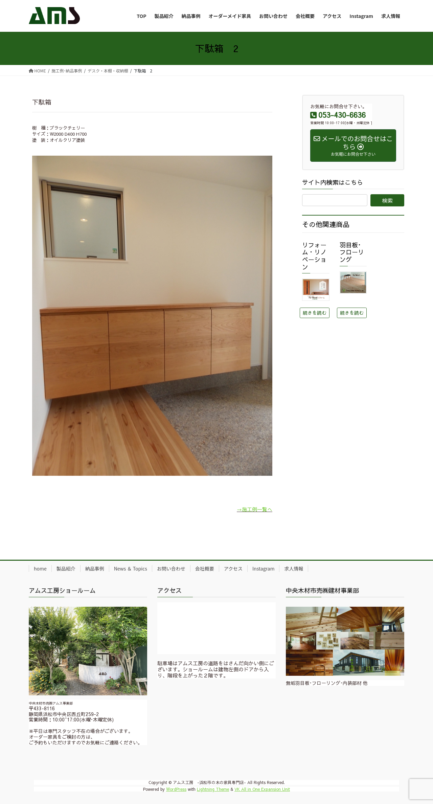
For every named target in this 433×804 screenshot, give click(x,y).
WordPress (176, 789)
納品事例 (94, 568)
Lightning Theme (213, 789)
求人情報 (293, 568)
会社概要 (204, 568)
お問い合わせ (171, 568)
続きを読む (314, 312)
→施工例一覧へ (254, 509)
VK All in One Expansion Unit (262, 789)
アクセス (233, 568)
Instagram (263, 568)
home (40, 568)
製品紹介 (65, 568)
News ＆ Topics (130, 568)
